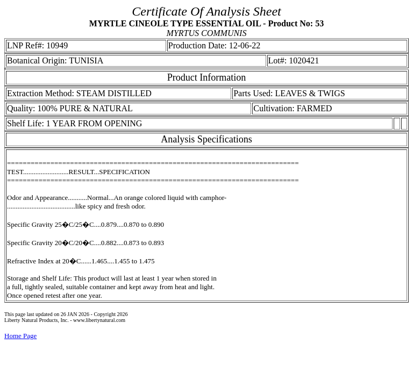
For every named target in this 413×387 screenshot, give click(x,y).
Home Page (20, 336)
